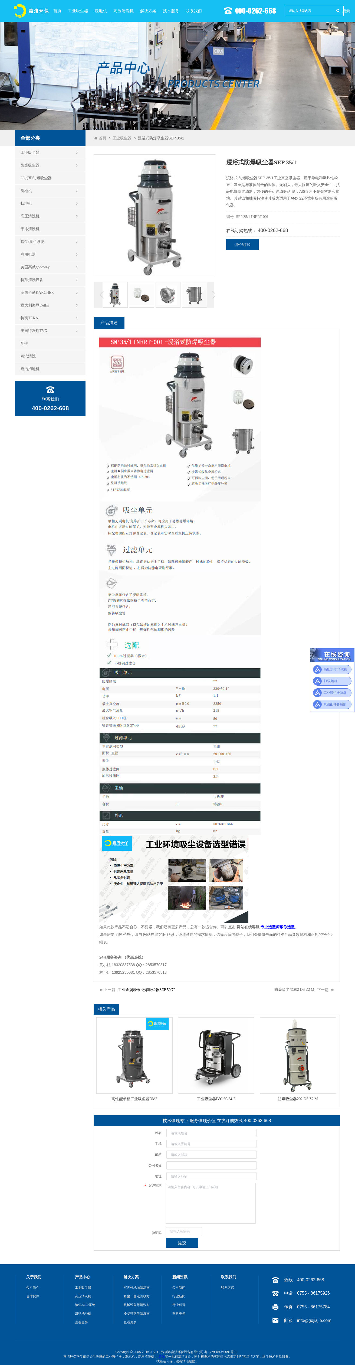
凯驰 (162, 1357)
